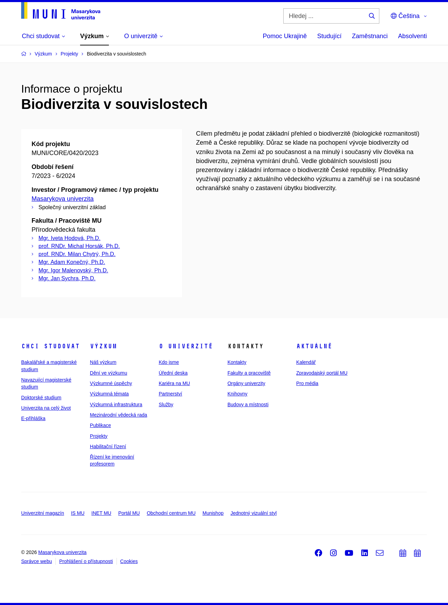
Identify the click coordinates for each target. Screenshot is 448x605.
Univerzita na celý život (46, 408)
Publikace (100, 425)
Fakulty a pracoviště (249, 373)
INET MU (101, 513)
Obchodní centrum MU (171, 513)
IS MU (78, 513)
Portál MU (129, 513)
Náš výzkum (103, 362)
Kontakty (236, 362)
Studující (329, 36)
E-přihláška (33, 418)
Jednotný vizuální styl (254, 513)
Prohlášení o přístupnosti (86, 561)
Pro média (307, 383)
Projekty (98, 436)
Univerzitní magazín (42, 513)
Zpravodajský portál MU (321, 373)
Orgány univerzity (246, 383)
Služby (166, 404)
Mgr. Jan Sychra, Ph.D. (67, 278)
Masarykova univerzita (63, 198)
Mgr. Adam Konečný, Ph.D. (71, 262)
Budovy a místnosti (247, 404)
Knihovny (237, 394)
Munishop (213, 513)
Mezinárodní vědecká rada (118, 415)
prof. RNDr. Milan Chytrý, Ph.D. (76, 254)
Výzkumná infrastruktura (116, 404)
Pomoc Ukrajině (285, 36)
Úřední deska (173, 373)
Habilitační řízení (108, 446)
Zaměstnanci (370, 36)
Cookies (129, 561)
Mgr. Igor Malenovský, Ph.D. (73, 270)
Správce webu (36, 561)
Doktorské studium (41, 397)
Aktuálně (314, 346)
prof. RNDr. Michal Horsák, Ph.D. (79, 246)
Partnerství (170, 394)
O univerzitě (186, 346)
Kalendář (306, 362)
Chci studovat (50, 346)
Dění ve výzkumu (108, 373)
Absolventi (412, 36)
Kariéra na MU (174, 383)
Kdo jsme (169, 362)
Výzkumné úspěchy (111, 383)
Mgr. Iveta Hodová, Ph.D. (69, 238)
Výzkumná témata (109, 394)
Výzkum (103, 346)
